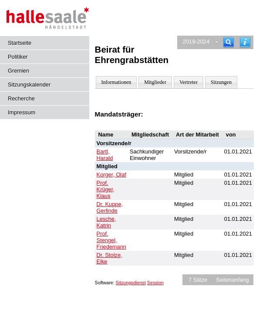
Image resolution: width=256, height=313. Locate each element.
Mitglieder (155, 82)
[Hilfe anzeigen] (245, 42)
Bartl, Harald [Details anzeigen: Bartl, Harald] (105, 154)
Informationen (116, 82)
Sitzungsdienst (131, 282)
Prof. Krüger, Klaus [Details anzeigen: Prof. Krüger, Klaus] (106, 189)
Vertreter (188, 82)
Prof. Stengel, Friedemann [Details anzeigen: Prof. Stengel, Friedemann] (111, 240)
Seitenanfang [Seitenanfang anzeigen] (232, 279)
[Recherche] (228, 42)
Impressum (21, 112)
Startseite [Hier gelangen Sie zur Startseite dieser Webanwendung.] (19, 43)
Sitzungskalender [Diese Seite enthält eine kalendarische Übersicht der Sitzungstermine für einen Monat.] (29, 84)
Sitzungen (221, 82)
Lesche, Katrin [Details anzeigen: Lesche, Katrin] (106, 222)
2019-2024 (196, 41)
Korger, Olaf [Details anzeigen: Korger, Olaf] (111, 174)
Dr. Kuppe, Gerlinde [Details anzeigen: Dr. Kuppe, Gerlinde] (110, 207)
